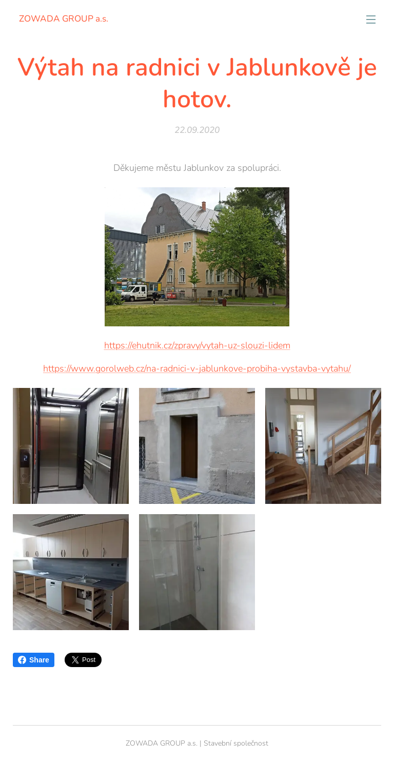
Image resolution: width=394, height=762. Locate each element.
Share (33, 660)
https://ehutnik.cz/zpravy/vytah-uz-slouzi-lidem (197, 345)
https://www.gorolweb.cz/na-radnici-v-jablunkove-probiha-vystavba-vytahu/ (197, 368)
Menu (371, 19)
